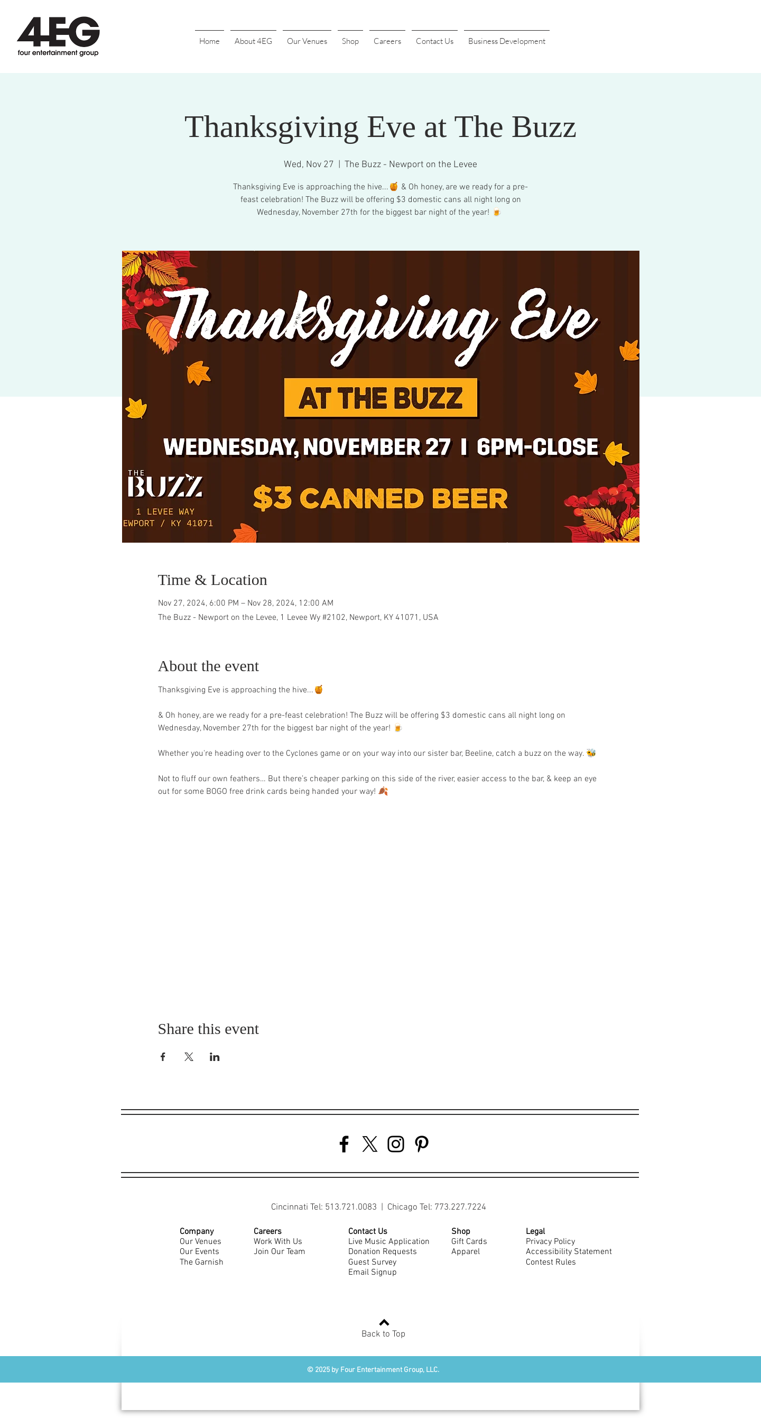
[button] (253, 36)
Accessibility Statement (569, 1252)
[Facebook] (344, 1144)
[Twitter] (370, 1144)
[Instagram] (396, 1144)
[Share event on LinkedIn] (215, 1057)
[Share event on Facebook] (163, 1057)
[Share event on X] (189, 1057)
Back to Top (383, 1334)
